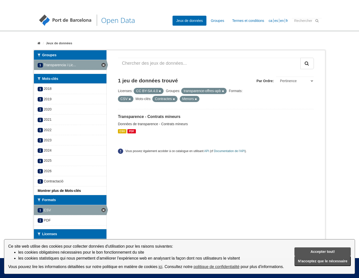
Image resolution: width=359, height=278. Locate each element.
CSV (122, 131)
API (206, 151)
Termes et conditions (248, 21)
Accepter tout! (322, 252)
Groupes (217, 21)
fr (287, 21)
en (282, 21)
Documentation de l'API (229, 151)
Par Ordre (265, 81)
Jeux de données (189, 21)
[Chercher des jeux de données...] (209, 63)
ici (160, 267)
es (276, 21)
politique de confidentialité (217, 267)
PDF (131, 131)
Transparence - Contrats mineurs (149, 116)
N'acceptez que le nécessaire (323, 261)
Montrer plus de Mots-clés (59, 191)
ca (270, 21)
